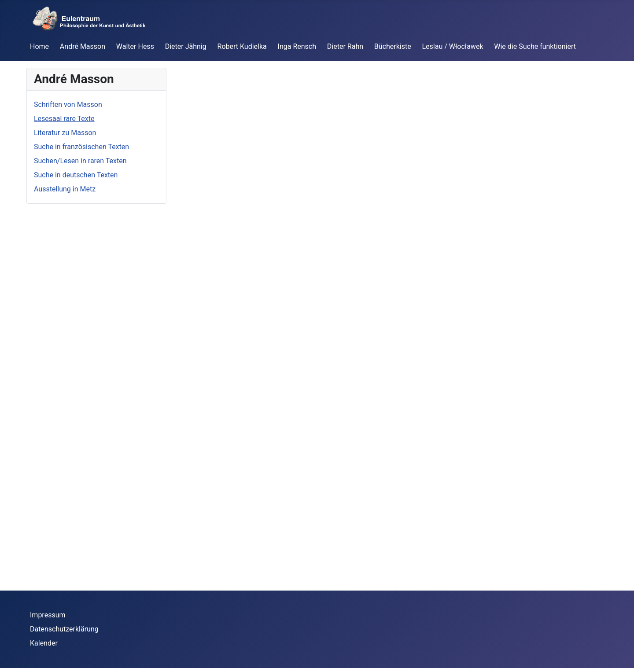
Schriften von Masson (68, 104)
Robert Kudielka (242, 46)
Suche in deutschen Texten (76, 175)
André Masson (82, 46)
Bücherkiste (392, 46)
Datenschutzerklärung (64, 629)
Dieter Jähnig (185, 46)
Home (39, 46)
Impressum (48, 615)
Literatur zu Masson (65, 132)
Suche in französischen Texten (81, 147)
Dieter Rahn (345, 46)
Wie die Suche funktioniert (535, 46)
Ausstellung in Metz (65, 189)
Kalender (44, 643)
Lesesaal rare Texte (64, 118)
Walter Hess (135, 46)
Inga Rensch (297, 46)
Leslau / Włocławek (452, 46)
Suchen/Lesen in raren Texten (80, 161)
